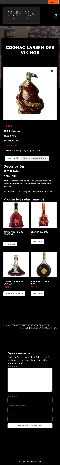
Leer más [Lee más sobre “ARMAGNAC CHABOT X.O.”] (37, 293)
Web (10, 415)
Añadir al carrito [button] (14, 293)
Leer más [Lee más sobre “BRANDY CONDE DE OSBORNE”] (10, 244)
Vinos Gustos (34, 461)
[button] (52, 71)
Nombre (12, 396)
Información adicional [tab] (35, 158)
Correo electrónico (18, 405)
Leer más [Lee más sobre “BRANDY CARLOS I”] (37, 241)
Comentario (14, 366)
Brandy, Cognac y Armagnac (28, 150)
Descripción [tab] (13, 158)
